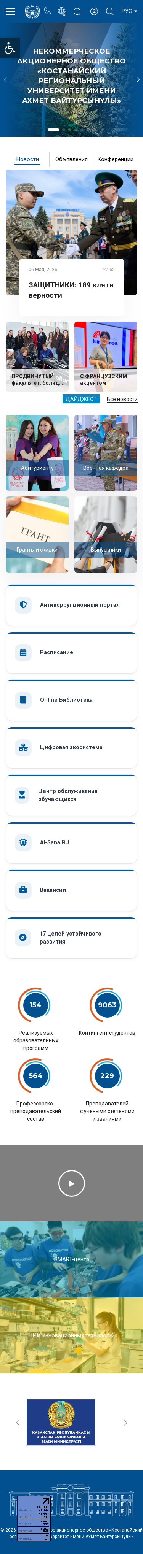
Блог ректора (77, 7)
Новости (27, 159)
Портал (62, 7)
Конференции (115, 159)
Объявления (71, 159)
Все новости (122, 399)
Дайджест (81, 399)
